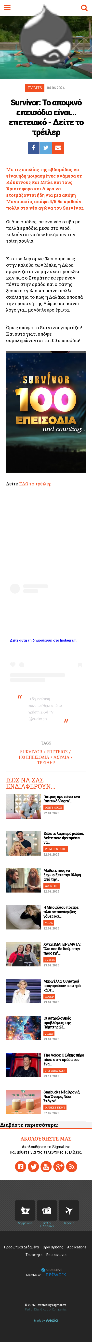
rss (71, 1166)
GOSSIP (49, 996)
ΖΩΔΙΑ (49, 1033)
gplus (59, 1166)
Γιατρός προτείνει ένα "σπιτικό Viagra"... (61, 798)
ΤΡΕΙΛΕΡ (46, 762)
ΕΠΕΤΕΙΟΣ (57, 751)
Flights (69, 1210)
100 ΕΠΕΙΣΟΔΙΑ (33, 757)
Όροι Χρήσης (53, 1247)
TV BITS (50, 959)
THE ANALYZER (55, 1070)
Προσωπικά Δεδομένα (21, 1247)
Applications (76, 1247)
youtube (46, 1166)
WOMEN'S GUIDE (55, 849)
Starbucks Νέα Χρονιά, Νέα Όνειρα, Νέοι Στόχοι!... (61, 1096)
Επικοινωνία (56, 1255)
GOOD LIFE (51, 886)
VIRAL (49, 923)
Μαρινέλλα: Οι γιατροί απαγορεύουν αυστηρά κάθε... (61, 986)
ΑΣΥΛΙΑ (61, 757)
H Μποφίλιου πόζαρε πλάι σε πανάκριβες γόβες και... (61, 912)
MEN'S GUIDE (53, 807)
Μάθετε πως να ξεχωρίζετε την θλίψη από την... (62, 875)
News (47, 1210)
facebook (20, 1166)
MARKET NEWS (55, 1107)
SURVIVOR (31, 751)
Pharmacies (25, 1210)
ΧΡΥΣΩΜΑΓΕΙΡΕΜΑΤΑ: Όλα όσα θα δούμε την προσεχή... (61, 949)
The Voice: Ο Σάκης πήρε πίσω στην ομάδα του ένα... (63, 1059)
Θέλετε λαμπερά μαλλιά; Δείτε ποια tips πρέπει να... (63, 838)
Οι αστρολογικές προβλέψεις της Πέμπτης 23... (57, 1022)
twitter (33, 1166)
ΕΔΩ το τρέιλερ (35, 484)
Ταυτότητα (34, 1255)
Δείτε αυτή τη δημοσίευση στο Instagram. (44, 640)
